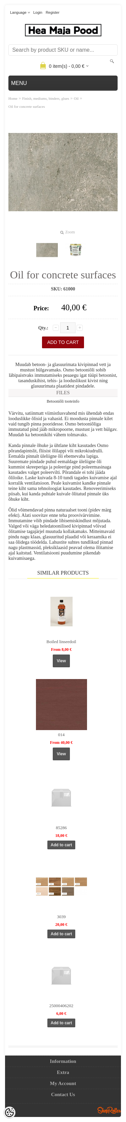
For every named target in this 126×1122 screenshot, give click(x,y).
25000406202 (61, 1005)
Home (12, 98)
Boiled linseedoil (61, 641)
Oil (76, 98)
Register (52, 12)
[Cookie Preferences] (9, 1113)
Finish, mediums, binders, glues (45, 98)
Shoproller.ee (109, 1110)
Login (37, 12)
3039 (61, 916)
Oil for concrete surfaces (26, 106)
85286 (61, 827)
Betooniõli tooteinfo (63, 401)
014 (61, 734)
